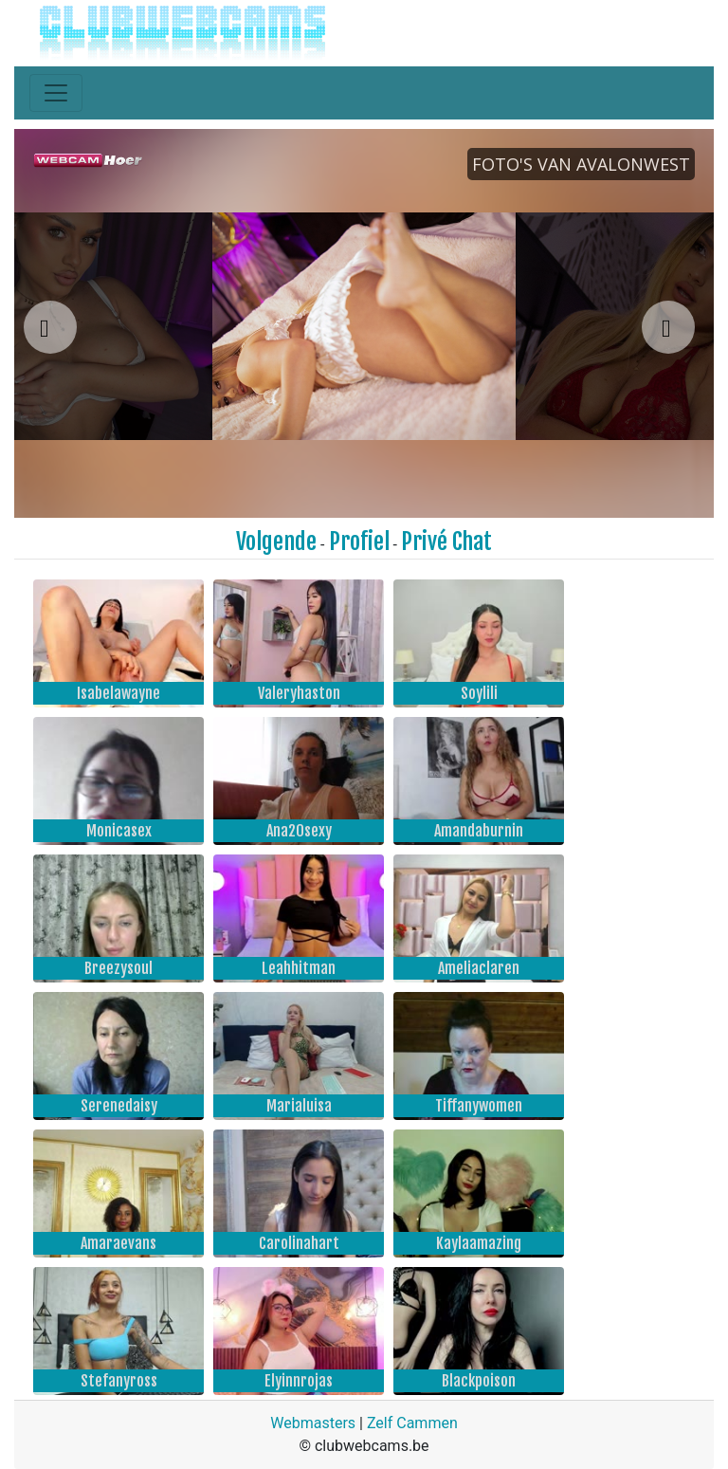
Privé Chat (446, 541)
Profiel (359, 541)
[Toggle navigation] (55, 93)
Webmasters (312, 1423)
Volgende (276, 541)
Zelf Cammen (412, 1423)
